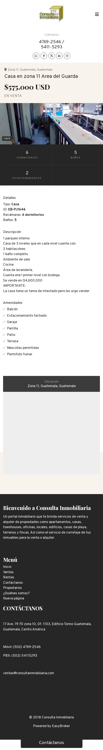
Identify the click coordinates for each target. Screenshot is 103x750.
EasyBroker (61, 726)
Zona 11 (13, 70)
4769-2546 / (51, 42)
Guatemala (27, 70)
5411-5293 (51, 47)
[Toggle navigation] (97, 14)
